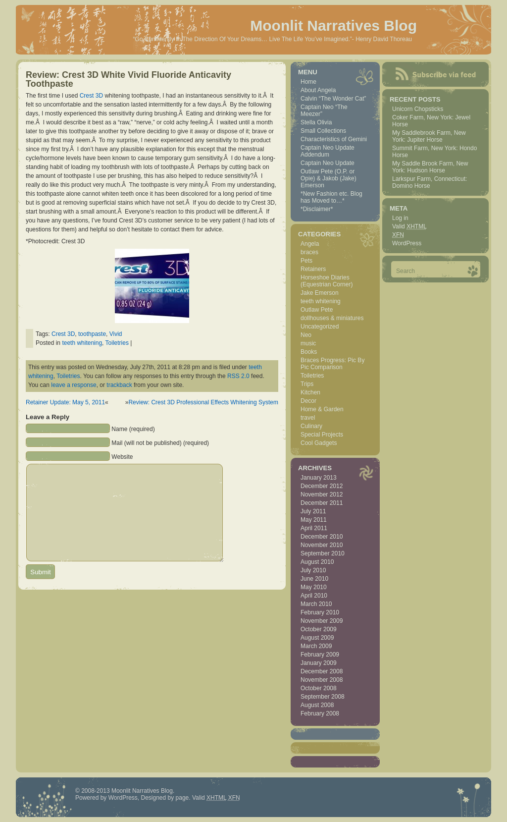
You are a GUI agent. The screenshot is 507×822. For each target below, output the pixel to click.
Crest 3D (91, 95)
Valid (409, 226)
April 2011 (314, 528)
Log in (400, 218)
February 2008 (320, 713)
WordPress (406, 243)
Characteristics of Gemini (334, 139)
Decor (308, 400)
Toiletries (117, 342)
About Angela (318, 90)
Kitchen (310, 392)
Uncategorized (320, 326)
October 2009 (319, 629)
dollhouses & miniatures (332, 318)
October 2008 (319, 688)
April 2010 (314, 595)
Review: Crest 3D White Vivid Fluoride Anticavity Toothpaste (128, 79)
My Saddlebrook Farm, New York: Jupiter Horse (429, 136)
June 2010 (314, 578)
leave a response (73, 385)
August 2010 (317, 561)
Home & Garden (322, 409)
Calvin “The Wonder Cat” (333, 98)
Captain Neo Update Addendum (328, 151)
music (308, 343)
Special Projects (322, 434)
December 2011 (322, 502)
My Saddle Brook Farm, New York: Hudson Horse (430, 167)
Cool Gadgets (319, 442)
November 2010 (322, 545)
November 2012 (322, 494)
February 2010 (320, 612)
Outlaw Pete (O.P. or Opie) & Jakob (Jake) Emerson (328, 178)
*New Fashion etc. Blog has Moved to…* (331, 197)
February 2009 (320, 654)
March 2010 (316, 604)
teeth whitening (82, 342)
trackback (119, 385)
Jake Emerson (320, 292)
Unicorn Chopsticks (417, 109)
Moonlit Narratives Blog (333, 25)
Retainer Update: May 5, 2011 (65, 402)
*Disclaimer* (317, 209)
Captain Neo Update (328, 163)
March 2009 (316, 646)
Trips (307, 384)
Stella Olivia (316, 122)
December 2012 (322, 486)
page (182, 797)
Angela (310, 243)
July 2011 (313, 511)
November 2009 (322, 620)
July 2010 (313, 570)
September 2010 (323, 553)
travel (308, 417)
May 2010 (314, 587)
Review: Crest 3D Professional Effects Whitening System (203, 402)
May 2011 (314, 519)
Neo (306, 334)
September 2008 (323, 696)
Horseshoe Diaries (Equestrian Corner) (327, 281)
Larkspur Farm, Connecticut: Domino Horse (429, 182)
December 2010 (322, 536)
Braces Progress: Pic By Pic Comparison (332, 364)
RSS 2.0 (238, 376)
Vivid (115, 333)
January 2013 (319, 477)
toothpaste (92, 333)
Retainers (313, 269)
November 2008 (322, 679)
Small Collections (323, 130)
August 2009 (317, 637)
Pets (306, 260)
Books (309, 351)
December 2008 (322, 671)
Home (308, 81)
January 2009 (319, 662)
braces (309, 252)
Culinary (311, 426)
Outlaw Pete (317, 309)
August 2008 (317, 705)
